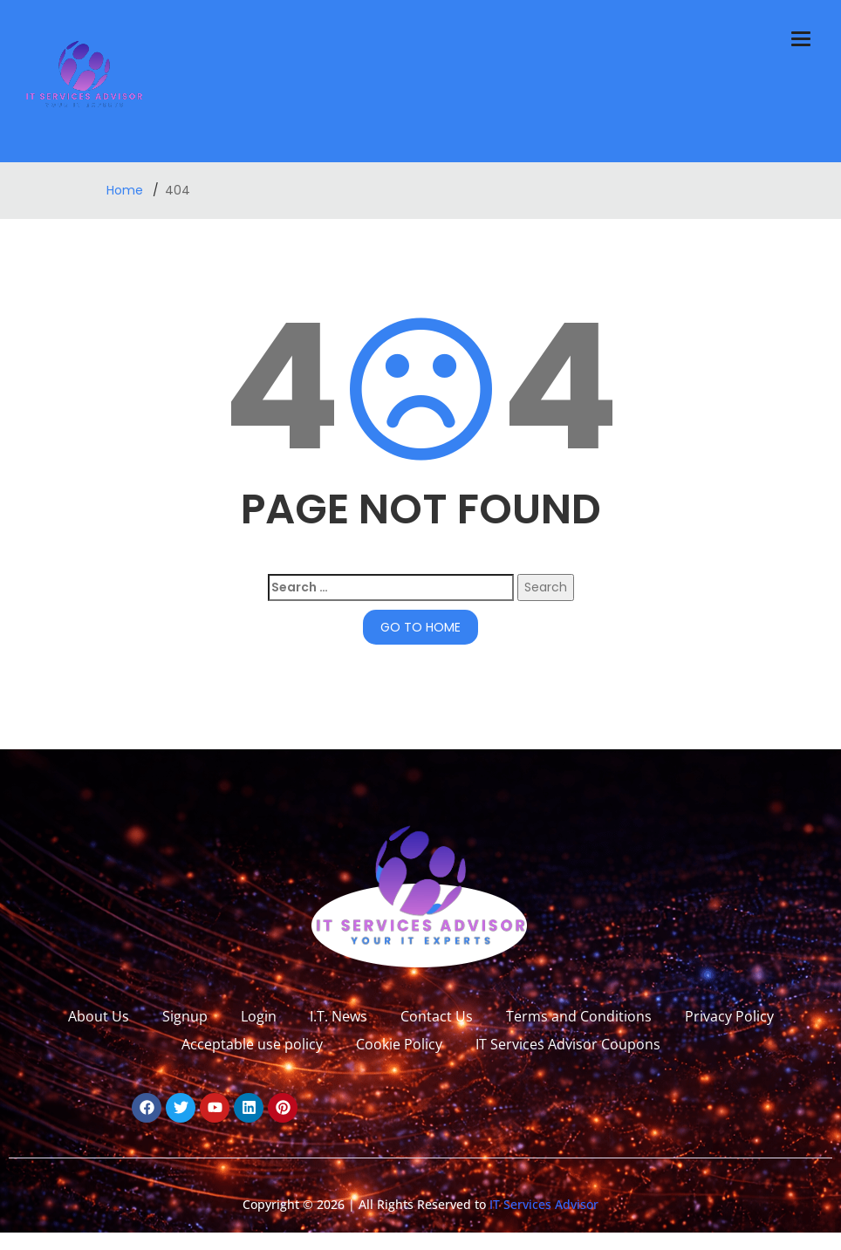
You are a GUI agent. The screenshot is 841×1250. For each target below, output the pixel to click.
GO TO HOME (420, 627)
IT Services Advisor (542, 1204)
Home (126, 190)
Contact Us (436, 1016)
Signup (185, 1016)
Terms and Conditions (579, 1016)
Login (259, 1016)
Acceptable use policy (252, 1044)
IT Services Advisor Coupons (567, 1044)
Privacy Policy (729, 1016)
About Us (98, 1016)
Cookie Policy (399, 1044)
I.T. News (338, 1016)
